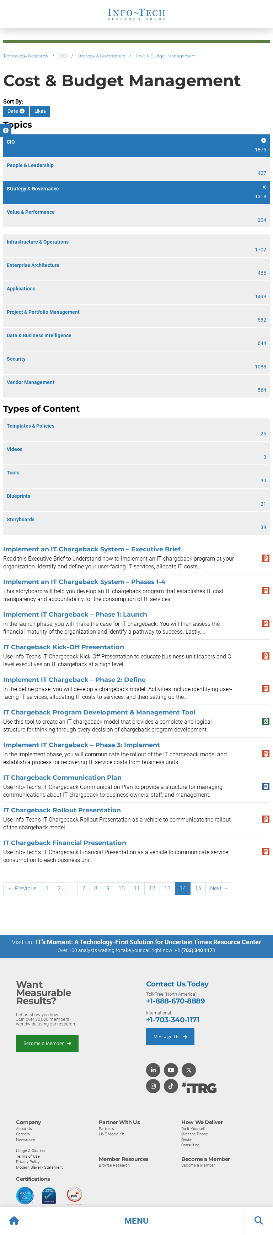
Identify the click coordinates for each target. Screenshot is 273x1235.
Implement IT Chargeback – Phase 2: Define (74, 679)
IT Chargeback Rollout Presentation (62, 810)
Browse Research (114, 1165)
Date (16, 111)
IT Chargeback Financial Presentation (64, 842)
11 (137, 888)
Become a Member (47, 1043)
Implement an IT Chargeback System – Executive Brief (92, 549)
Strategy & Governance (101, 56)
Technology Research (25, 56)
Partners (106, 1128)
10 (121, 888)
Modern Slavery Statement (39, 1166)
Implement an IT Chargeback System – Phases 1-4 (84, 581)
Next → (219, 888)
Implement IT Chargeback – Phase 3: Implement (81, 745)
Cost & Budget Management (166, 56)
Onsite (186, 1139)
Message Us (170, 1037)
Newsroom (25, 1139)
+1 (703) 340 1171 (195, 950)
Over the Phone (194, 1133)
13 (167, 888)
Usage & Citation (30, 1150)
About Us (24, 1128)
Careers (23, 1133)
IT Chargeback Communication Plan (62, 777)
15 (198, 888)
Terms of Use (28, 1155)
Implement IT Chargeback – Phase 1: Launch (75, 614)
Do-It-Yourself (193, 1128)
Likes (40, 111)
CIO (63, 56)
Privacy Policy (27, 1161)
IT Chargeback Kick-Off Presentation (63, 647)
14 (183, 888)
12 (152, 888)
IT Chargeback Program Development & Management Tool (99, 712)
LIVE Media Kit (111, 1133)
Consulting (190, 1144)
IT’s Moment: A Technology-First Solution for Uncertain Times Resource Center (148, 942)
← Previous (22, 888)
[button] (136, 1221)
